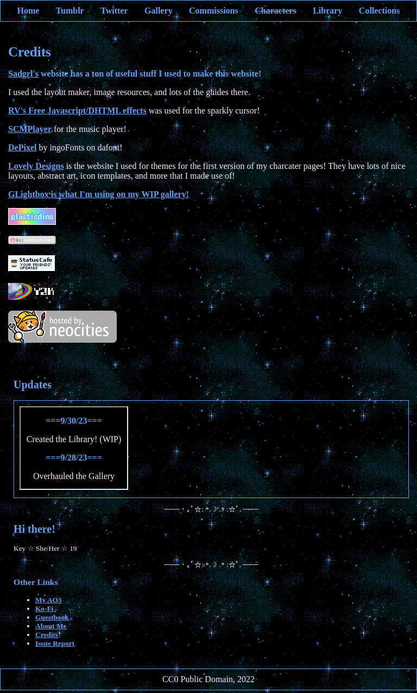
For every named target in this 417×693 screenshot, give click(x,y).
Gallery (158, 10)
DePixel (22, 147)
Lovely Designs (36, 166)
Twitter (114, 10)
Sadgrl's (23, 73)
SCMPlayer (30, 129)
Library (327, 10)
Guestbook (51, 617)
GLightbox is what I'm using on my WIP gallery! (98, 194)
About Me (50, 626)
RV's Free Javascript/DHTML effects (77, 110)
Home (28, 10)
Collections (379, 10)
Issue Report (54, 643)
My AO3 (48, 600)
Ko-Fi (44, 608)
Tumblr (70, 10)
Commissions (213, 10)
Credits (46, 635)
